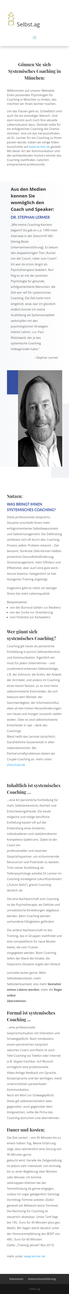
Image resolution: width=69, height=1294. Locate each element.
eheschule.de (16, 765)
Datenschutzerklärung (42, 1279)
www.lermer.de (39, 147)
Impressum (16, 1279)
